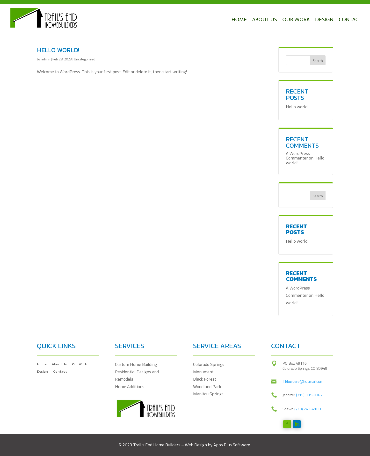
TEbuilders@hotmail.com (303, 444)
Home (239, 19)
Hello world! (58, 50)
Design (324, 19)
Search (318, 60)
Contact (350, 19)
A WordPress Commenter (298, 155)
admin (45, 59)
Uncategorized (84, 59)
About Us (264, 19)
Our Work (296, 19)
